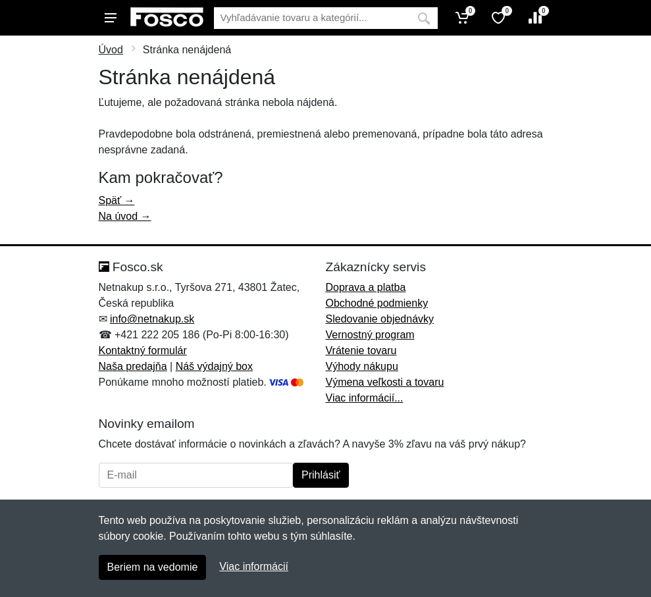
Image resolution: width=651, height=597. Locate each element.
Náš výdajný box (214, 366)
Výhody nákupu (362, 366)
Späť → (117, 200)
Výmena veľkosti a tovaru (385, 382)
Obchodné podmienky (377, 303)
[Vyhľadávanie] (312, 18)
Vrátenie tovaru (361, 350)
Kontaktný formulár (143, 350)
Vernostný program (370, 334)
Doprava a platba (366, 287)
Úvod (111, 49)
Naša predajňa (133, 366)
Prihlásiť (320, 474)
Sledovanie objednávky (380, 318)
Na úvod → (125, 216)
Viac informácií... (365, 397)
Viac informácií (253, 566)
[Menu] (110, 18)
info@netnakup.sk (152, 318)
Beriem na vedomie (152, 567)
